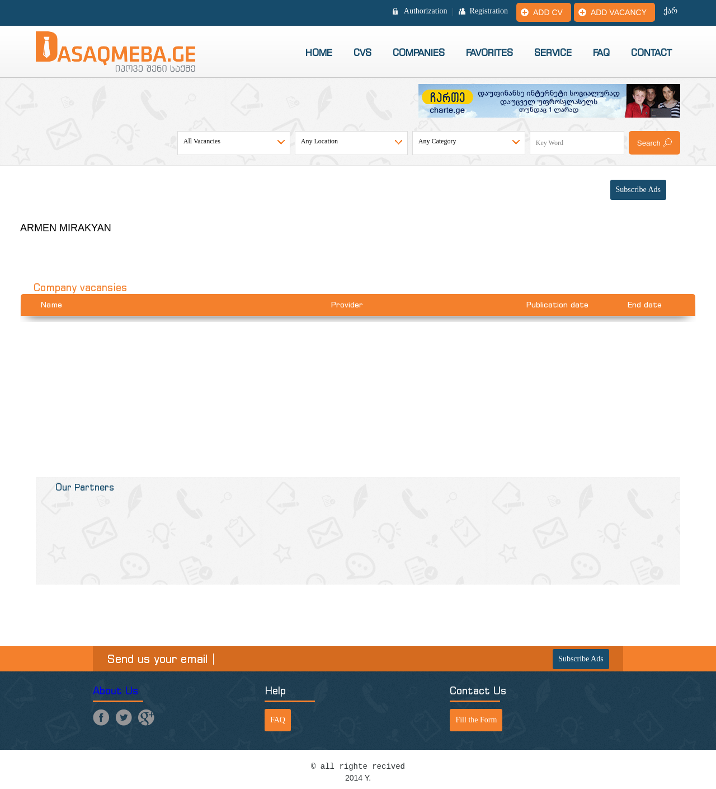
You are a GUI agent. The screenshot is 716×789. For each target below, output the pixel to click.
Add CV (548, 12)
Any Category (437, 141)
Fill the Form (476, 720)
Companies (419, 52)
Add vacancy (619, 12)
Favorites (489, 52)
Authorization (425, 11)
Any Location (319, 141)
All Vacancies (201, 141)
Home (318, 52)
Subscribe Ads (638, 189)
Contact (651, 52)
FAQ (601, 52)
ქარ (670, 11)
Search (649, 143)
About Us (116, 690)
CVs (362, 52)
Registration (489, 11)
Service (553, 52)
